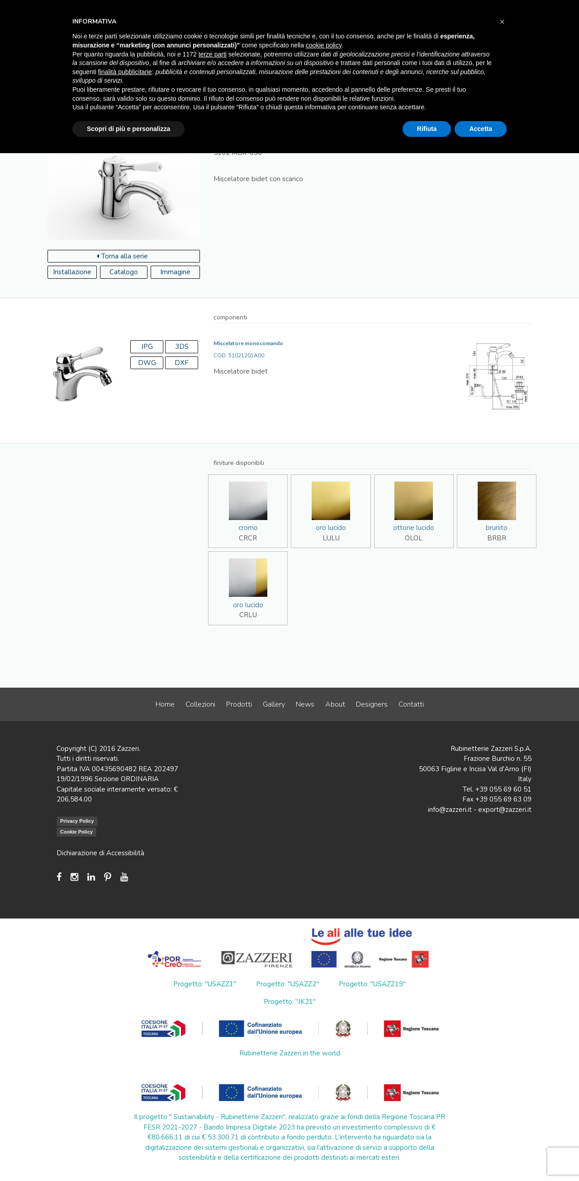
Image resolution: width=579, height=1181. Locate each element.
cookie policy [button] (324, 45)
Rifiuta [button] (427, 128)
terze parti (213, 54)
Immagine (175, 272)
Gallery (274, 704)
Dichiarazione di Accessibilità (100, 853)
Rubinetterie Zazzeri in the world (289, 1053)
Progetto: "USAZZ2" (287, 984)
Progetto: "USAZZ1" (204, 984)
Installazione (72, 272)
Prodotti (239, 704)
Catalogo (123, 272)
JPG (147, 346)
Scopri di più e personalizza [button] (128, 128)
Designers (372, 704)
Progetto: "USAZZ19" (372, 984)
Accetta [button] (480, 128)
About (335, 704)
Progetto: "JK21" (290, 1001)
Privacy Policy (77, 821)
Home (165, 704)
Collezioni (200, 704)
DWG (147, 362)
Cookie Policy (76, 831)
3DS (182, 346)
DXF (182, 362)
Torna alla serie (122, 256)
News (305, 704)
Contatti (411, 704)
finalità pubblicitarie (125, 71)
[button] (502, 21)
